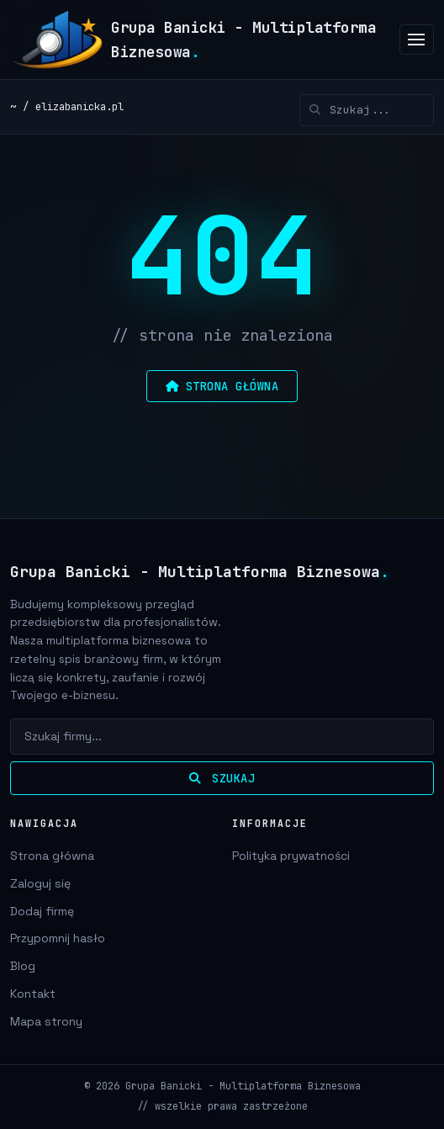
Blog (22, 965)
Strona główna (52, 855)
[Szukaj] (366, 110)
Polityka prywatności (291, 855)
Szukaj (222, 778)
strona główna (222, 386)
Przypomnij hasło (57, 938)
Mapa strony (46, 1021)
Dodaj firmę (42, 911)
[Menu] (416, 40)
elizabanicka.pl (79, 106)
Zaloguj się (40, 883)
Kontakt (33, 993)
